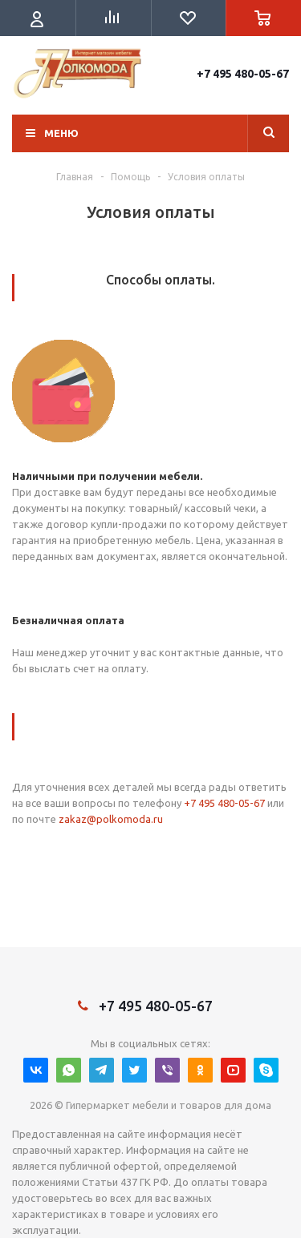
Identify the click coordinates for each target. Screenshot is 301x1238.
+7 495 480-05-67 (243, 73)
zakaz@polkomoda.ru (111, 819)
